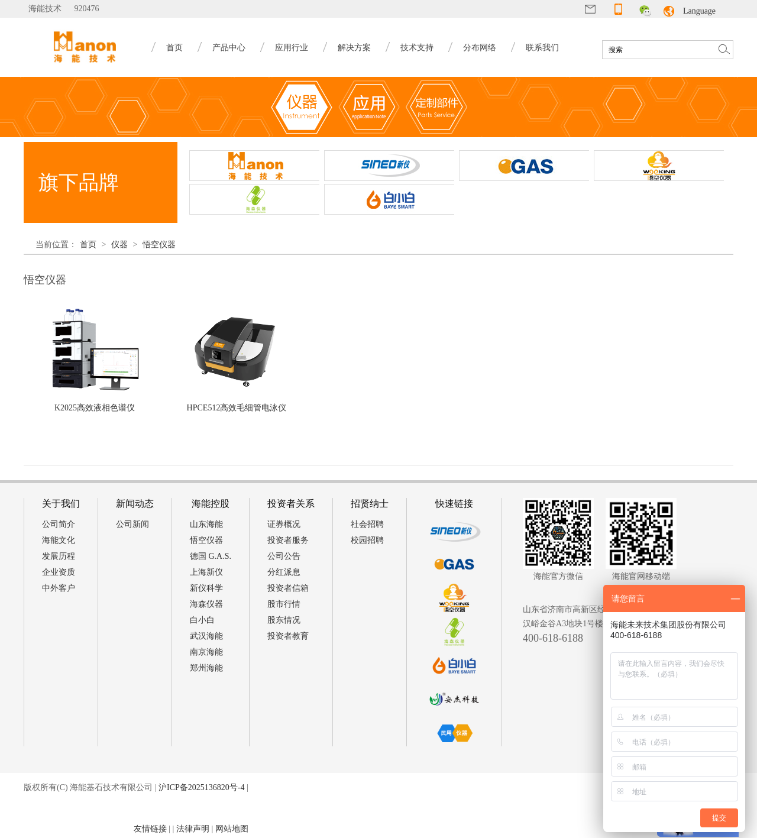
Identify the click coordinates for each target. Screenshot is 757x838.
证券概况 (283, 524)
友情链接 (150, 828)
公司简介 (58, 524)
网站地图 (231, 828)
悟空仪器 (159, 244)
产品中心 (228, 47)
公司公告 (283, 556)
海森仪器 (206, 604)
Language (699, 11)
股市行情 (283, 604)
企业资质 (58, 572)
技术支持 (417, 47)
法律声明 (192, 828)
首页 (174, 47)
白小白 (202, 620)
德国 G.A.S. (210, 556)
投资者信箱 (288, 588)
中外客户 (58, 588)
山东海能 (206, 524)
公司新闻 (132, 524)
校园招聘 (367, 540)
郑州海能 (206, 668)
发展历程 (58, 556)
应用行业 (291, 47)
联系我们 (542, 47)
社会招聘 (367, 524)
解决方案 (354, 47)
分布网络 (479, 47)
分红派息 (283, 572)
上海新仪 (206, 572)
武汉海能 (206, 636)
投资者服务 (288, 540)
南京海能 (206, 652)
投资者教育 (288, 636)
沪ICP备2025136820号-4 (201, 787)
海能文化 (58, 540)
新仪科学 (206, 588)
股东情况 (283, 620)
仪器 (119, 244)
